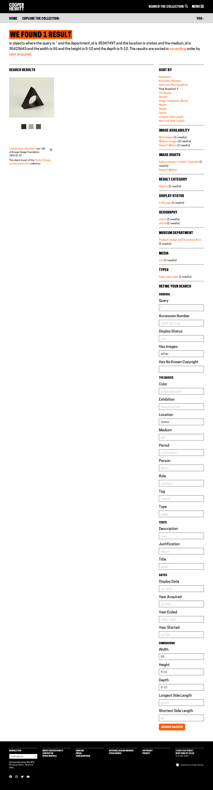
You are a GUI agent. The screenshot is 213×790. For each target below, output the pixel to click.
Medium (165, 430)
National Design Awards (121, 751)
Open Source (115, 753)
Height (163, 109)
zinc (161, 260)
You (200, 18)
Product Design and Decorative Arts (180, 240)
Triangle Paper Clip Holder (22, 149)
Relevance (165, 77)
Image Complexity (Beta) (173, 101)
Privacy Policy (16, 765)
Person (164, 461)
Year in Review (83, 756)
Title (162, 560)
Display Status (171, 332)
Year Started (169, 628)
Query (163, 301)
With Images (166, 137)
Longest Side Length (171, 117)
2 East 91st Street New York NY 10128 (185, 752)
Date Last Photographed (173, 85)
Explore (41, 18)
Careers (80, 751)
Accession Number (170, 81)
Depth (162, 113)
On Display (165, 93)
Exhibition (167, 400)
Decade (163, 97)
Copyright (147, 751)
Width (162, 105)
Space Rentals (49, 756)
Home (13, 18)
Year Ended (168, 612)
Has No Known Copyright (178, 362)
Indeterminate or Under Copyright (179, 162)
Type (163, 507)
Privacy (146, 753)
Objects (163, 186)
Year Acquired (169, 89)
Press (79, 753)
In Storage (165, 203)
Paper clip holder (169, 277)
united (163, 223)
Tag (162, 492)
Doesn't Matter (168, 145)
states (163, 219)
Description (168, 529)
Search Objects (172, 727)
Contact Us (47, 753)
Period (164, 446)
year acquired (20, 54)
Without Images (168, 141)
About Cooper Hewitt (52, 751)
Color (163, 384)
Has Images (168, 347)
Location (166, 415)
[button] (198, 6)
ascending (177, 49)
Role (162, 476)
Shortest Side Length (172, 121)
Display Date (169, 582)
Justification (169, 544)
